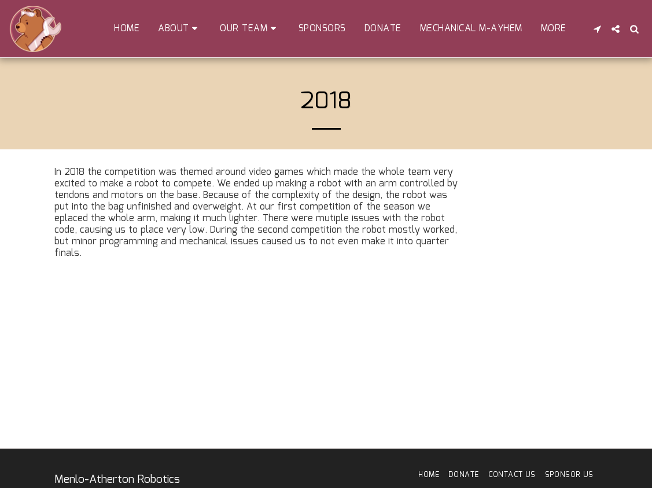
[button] (179, 28)
